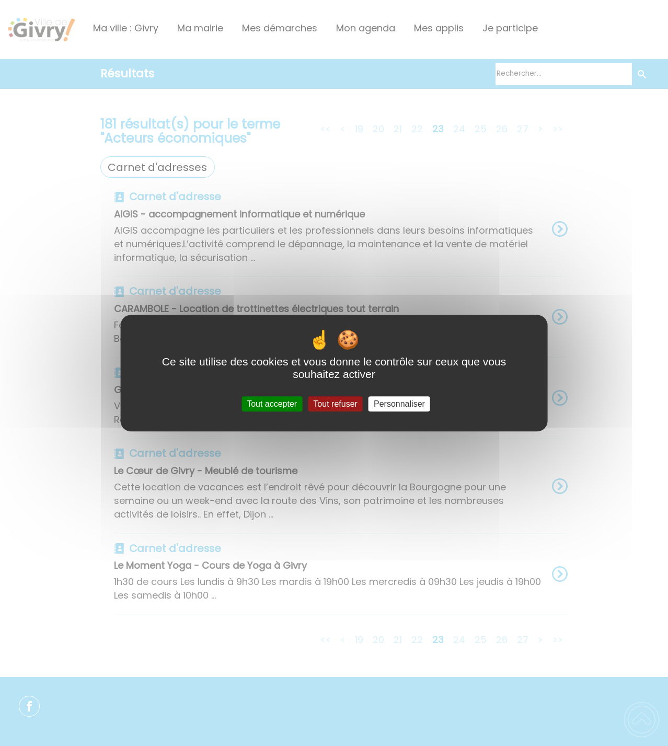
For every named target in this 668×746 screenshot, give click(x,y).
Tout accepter (272, 403)
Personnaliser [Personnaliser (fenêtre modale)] (399, 403)
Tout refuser (335, 403)
